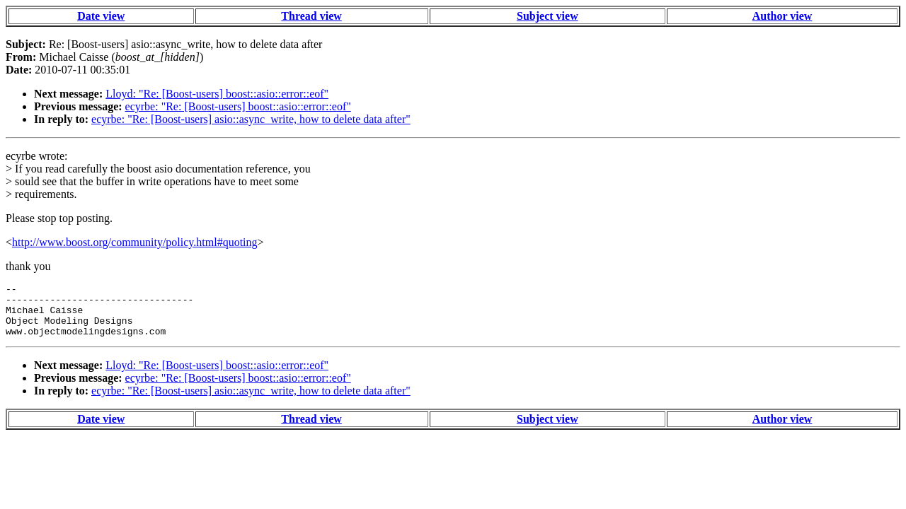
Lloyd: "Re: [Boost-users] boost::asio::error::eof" (216, 94)
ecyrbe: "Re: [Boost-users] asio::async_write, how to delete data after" (251, 119)
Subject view (547, 16)
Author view (782, 16)
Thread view (311, 16)
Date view (101, 16)
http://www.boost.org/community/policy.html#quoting (135, 242)
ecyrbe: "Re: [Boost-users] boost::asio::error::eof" (238, 106)
